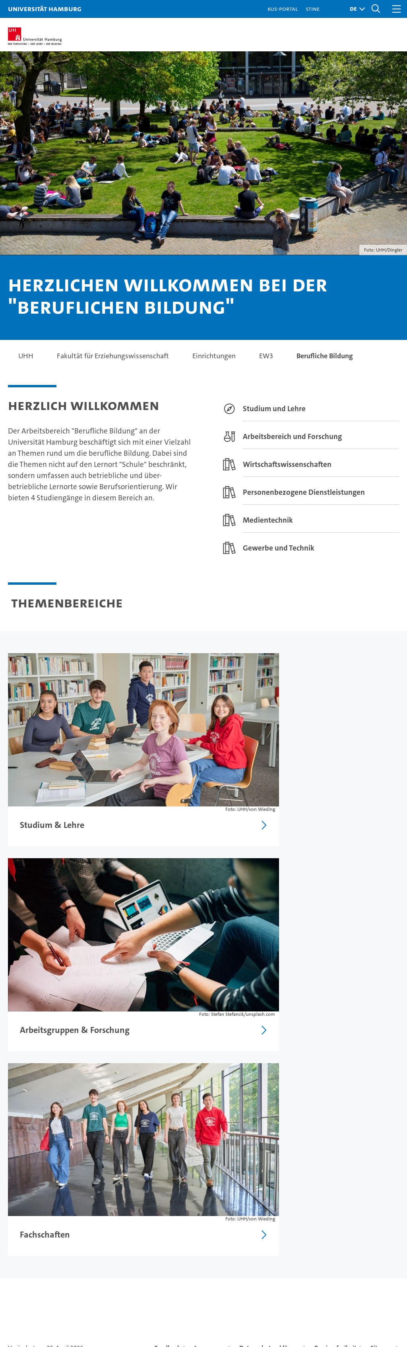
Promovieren (135, 1218)
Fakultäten (252, 1232)
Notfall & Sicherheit (357, 1232)
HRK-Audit (352, 1291)
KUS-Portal (282, 8)
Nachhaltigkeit (259, 1218)
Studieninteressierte (42, 1204)
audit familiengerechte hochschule (298, 1295)
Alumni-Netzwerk (264, 1246)
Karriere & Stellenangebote (159, 1232)
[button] (355, 9)
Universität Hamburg (44, 9)
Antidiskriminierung (358, 1246)
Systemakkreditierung (387, 1287)
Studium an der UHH (42, 1190)
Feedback (167, 1054)
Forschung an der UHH (150, 1190)
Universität (253, 1190)
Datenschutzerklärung (269, 1054)
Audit (323, 1287)
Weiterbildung (32, 1218)
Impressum (209, 1054)
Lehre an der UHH (143, 1204)
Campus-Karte (348, 1204)
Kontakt (337, 1190)
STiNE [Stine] (313, 8)
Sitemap (381, 1054)
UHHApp (339, 1218)
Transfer (127, 1246)
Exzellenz (250, 1204)
